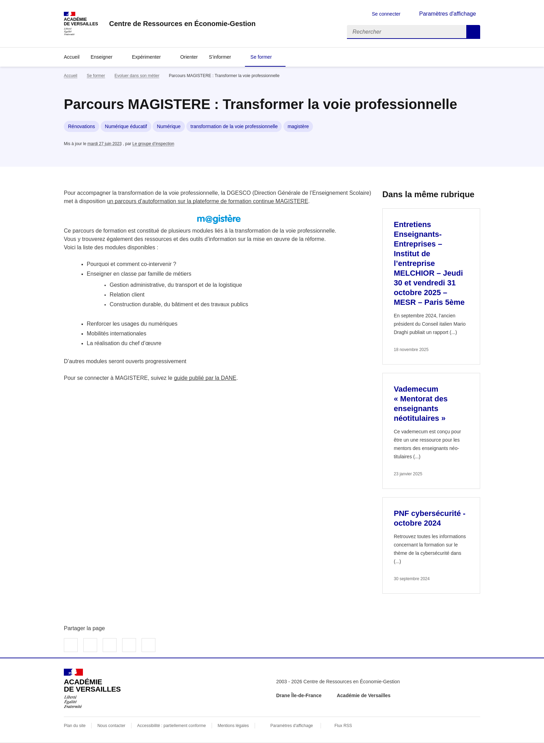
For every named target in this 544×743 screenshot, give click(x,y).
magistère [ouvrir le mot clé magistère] (298, 126)
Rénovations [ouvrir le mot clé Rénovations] (81, 126)
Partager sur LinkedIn (110, 645)
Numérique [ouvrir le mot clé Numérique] (168, 126)
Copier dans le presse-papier (148, 645)
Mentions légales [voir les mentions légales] (233, 725)
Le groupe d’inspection (153, 143)
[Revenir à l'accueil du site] (92, 688)
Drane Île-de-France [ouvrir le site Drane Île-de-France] (299, 695)
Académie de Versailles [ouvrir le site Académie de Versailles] (364, 695)
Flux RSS (343, 725)
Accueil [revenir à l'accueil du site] (71, 57)
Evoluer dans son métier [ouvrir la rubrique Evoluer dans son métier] (136, 75)
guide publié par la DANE (205, 378)
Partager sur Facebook (71, 645)
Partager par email (129, 645)
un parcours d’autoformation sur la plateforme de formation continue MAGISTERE (207, 201)
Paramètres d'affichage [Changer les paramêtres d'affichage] (447, 14)
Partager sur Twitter (90, 645)
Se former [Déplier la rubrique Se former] (261, 57)
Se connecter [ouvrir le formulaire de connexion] (386, 14)
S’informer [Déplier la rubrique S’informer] (220, 57)
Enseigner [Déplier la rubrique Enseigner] (101, 57)
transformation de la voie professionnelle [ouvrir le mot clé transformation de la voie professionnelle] (234, 126)
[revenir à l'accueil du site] (182, 23)
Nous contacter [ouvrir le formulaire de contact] (111, 725)
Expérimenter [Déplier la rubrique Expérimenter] (146, 57)
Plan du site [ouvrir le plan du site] (75, 725)
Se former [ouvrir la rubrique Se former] (96, 75)
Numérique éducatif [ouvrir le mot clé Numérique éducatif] (126, 126)
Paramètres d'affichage (291, 725)
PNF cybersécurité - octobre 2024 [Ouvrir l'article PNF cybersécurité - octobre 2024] (430, 518)
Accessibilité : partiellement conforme (171, 725)
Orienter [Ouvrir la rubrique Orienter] (189, 57)
